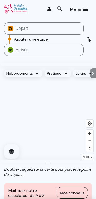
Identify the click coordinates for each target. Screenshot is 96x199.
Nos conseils (72, 192)
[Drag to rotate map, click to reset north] (89, 148)
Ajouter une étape (31, 39)
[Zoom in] (89, 133)
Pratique (54, 73)
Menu (75, 9)
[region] (48, 113)
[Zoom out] (89, 141)
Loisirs (81, 73)
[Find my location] (89, 123)
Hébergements (19, 73)
